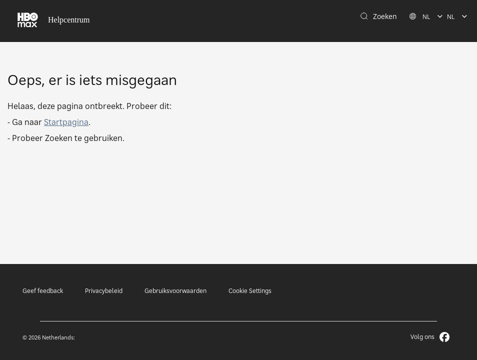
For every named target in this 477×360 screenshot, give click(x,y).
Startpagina (66, 122)
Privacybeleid (103, 290)
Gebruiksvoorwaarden (175, 290)
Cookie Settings (250, 290)
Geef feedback (42, 290)
